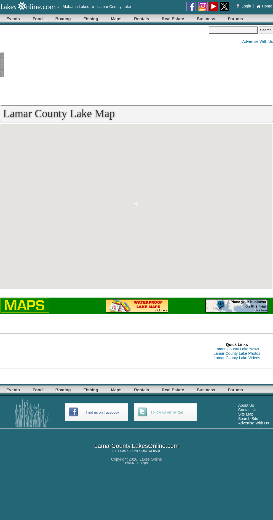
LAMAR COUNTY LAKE (133, 451)
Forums (235, 18)
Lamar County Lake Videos (237, 358)
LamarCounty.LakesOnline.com (136, 445)
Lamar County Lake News (237, 349)
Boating (63, 18)
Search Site (248, 418)
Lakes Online (151, 459)
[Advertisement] (104, 65)
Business (206, 18)
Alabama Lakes (76, 6)
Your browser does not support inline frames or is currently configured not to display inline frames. (136, 206)
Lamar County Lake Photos (236, 353)
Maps (116, 18)
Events (13, 18)
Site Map (245, 414)
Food (38, 18)
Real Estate (173, 18)
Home (264, 6)
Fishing (91, 18)
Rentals (141, 18)
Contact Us (247, 410)
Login (244, 6)
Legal (144, 462)
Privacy (129, 462)
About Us (246, 405)
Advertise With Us (257, 41)
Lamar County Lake (114, 6)
